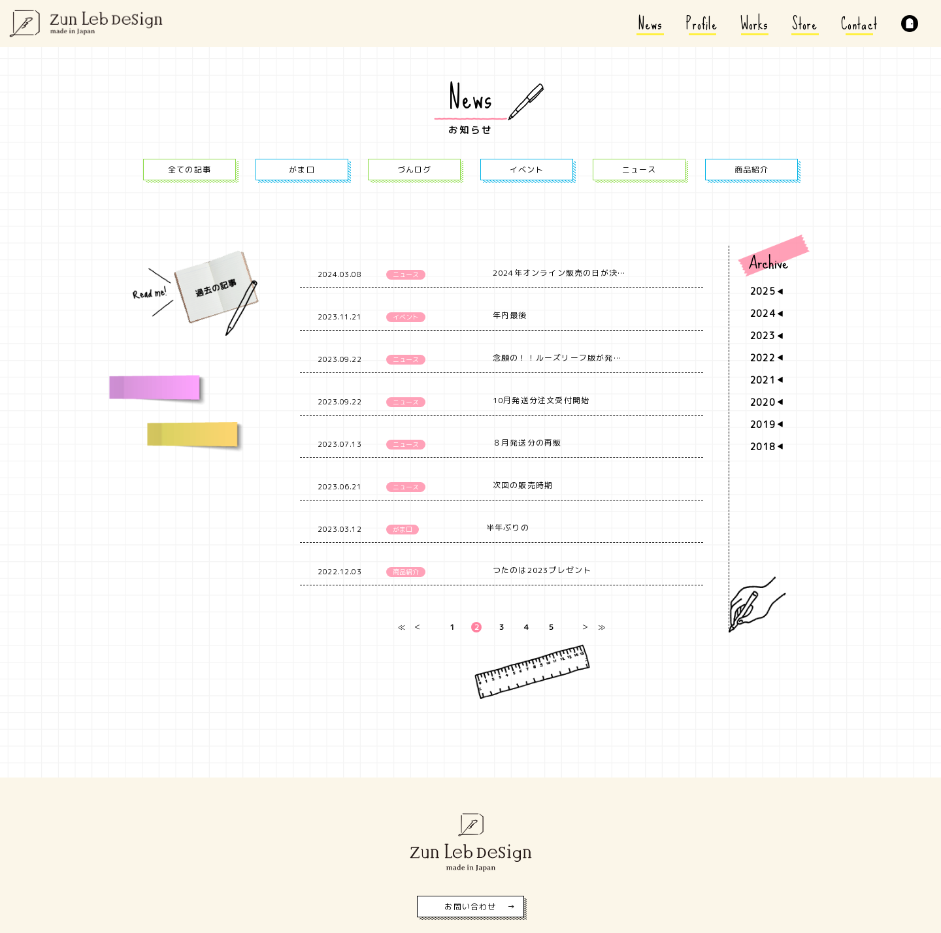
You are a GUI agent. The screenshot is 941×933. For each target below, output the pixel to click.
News (650, 23)
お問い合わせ (470, 906)
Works (754, 23)
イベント (527, 169)
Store (805, 23)
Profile (702, 23)
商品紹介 (752, 169)
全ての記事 (189, 169)
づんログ (414, 169)
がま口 (302, 169)
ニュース (639, 169)
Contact (859, 23)
